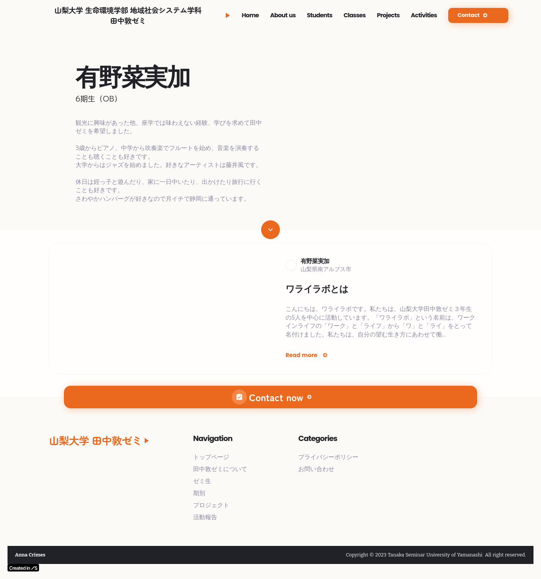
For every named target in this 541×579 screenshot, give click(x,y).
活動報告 (205, 517)
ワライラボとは (317, 289)
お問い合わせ (316, 469)
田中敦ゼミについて (220, 469)
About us (283, 15)
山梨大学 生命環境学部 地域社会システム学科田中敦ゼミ (127, 15)
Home (250, 15)
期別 (199, 493)
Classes (354, 15)
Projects (388, 15)
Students (319, 15)
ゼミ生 (202, 481)
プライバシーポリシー (328, 457)
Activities (424, 15)
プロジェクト (211, 505)
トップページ (211, 457)
